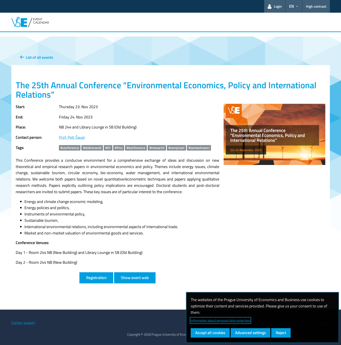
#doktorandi (92, 147)
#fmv (119, 147)
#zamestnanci (198, 147)
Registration (96, 278)
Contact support (23, 322)
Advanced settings (250, 333)
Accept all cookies (210, 333)
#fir (108, 147)
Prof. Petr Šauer (72, 137)
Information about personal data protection (220, 320)
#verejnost (176, 147)
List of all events (36, 57)
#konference (136, 147)
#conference (69, 147)
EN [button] (291, 6)
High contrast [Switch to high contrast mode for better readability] (316, 6)
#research (157, 147)
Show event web (135, 278)
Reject (281, 333)
